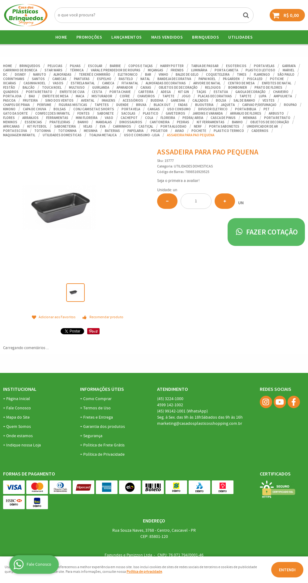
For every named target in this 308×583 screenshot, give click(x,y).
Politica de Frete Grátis (104, 445)
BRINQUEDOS (205, 37)
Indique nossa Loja (23, 445)
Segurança (92, 436)
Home (61, 37)
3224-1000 (170, 399)
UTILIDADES (240, 37)
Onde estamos (19, 436)
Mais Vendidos (167, 37)
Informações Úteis (102, 389)
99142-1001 (182, 411)
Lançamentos (126, 37)
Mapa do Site (18, 417)
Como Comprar (97, 399)
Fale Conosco (18, 408)
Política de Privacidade (104, 454)
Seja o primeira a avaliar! (178, 181)
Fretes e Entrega (98, 417)
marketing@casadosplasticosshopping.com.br (199, 423)
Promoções (89, 37)
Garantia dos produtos (104, 426)
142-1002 (170, 405)
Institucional (19, 389)
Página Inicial (18, 399)
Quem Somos (18, 426)
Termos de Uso (97, 408)
